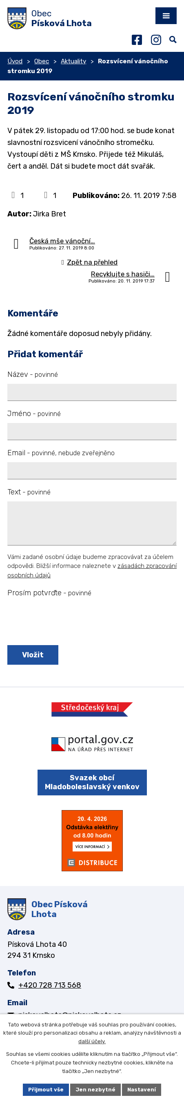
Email (61, 452)
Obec (41, 61)
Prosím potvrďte (49, 592)
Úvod (14, 61)
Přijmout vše (46, 1089)
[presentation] (67, 622)
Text (29, 492)
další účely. (92, 1042)
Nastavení (141, 1089)
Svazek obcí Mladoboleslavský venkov (92, 782)
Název (32, 374)
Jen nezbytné (95, 1089)
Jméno (34, 413)
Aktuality (73, 61)
